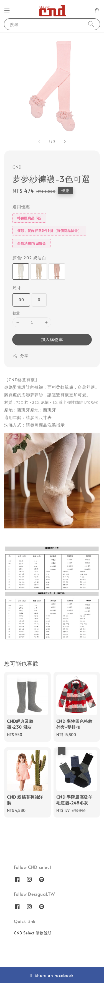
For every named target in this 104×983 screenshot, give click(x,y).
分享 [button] (20, 355)
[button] (7, 10)
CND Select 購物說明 (33, 933)
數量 (16, 312)
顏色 (29, 257)
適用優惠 (21, 206)
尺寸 (16, 287)
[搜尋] (91, 24)
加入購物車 (52, 339)
